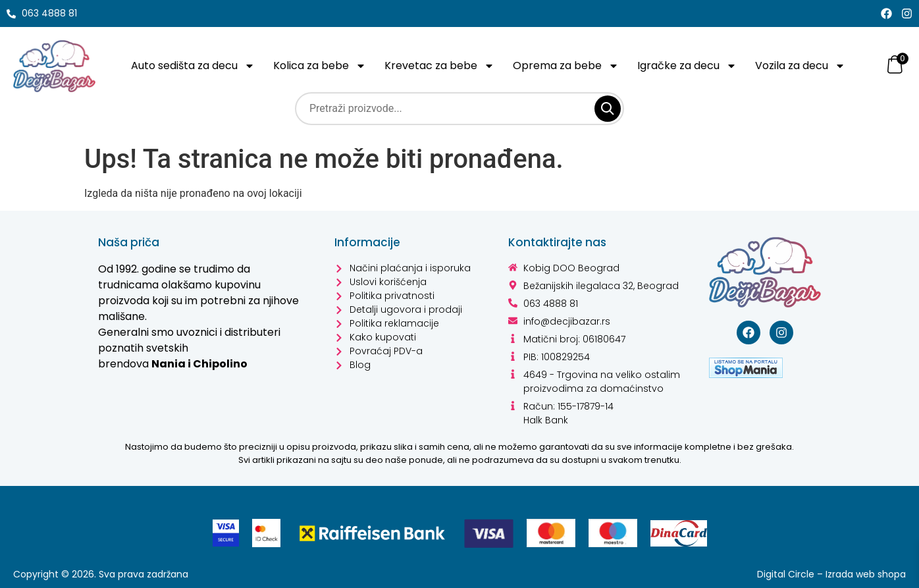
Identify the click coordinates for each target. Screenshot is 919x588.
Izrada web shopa (865, 574)
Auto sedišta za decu (194, 65)
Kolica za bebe (322, 65)
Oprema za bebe (567, 65)
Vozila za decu (804, 65)
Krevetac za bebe (442, 65)
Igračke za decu (690, 65)
